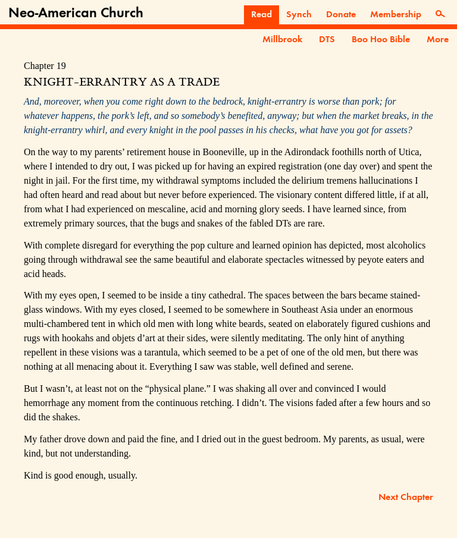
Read (261, 15)
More (438, 40)
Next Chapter (405, 497)
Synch (299, 15)
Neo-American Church (75, 14)
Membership (395, 15)
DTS (327, 40)
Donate (341, 15)
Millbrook (282, 40)
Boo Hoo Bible (381, 40)
